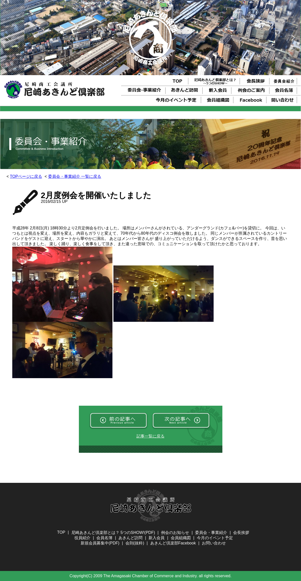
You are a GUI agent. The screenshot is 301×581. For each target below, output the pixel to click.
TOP (61, 532)
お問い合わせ (214, 543)
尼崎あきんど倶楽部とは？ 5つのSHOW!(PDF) (113, 532)
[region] (150, 37)
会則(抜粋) (134, 543)
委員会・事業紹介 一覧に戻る (74, 176)
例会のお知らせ (175, 532)
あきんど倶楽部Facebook (173, 543)
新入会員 (156, 538)
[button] (8, 38)
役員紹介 (82, 538)
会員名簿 (104, 538)
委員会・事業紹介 (211, 532)
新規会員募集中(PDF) (100, 543)
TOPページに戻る (26, 176)
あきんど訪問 (130, 538)
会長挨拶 (241, 532)
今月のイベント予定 (215, 538)
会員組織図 (181, 538)
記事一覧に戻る (150, 436)
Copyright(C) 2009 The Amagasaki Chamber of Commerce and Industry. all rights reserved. (151, 576)
